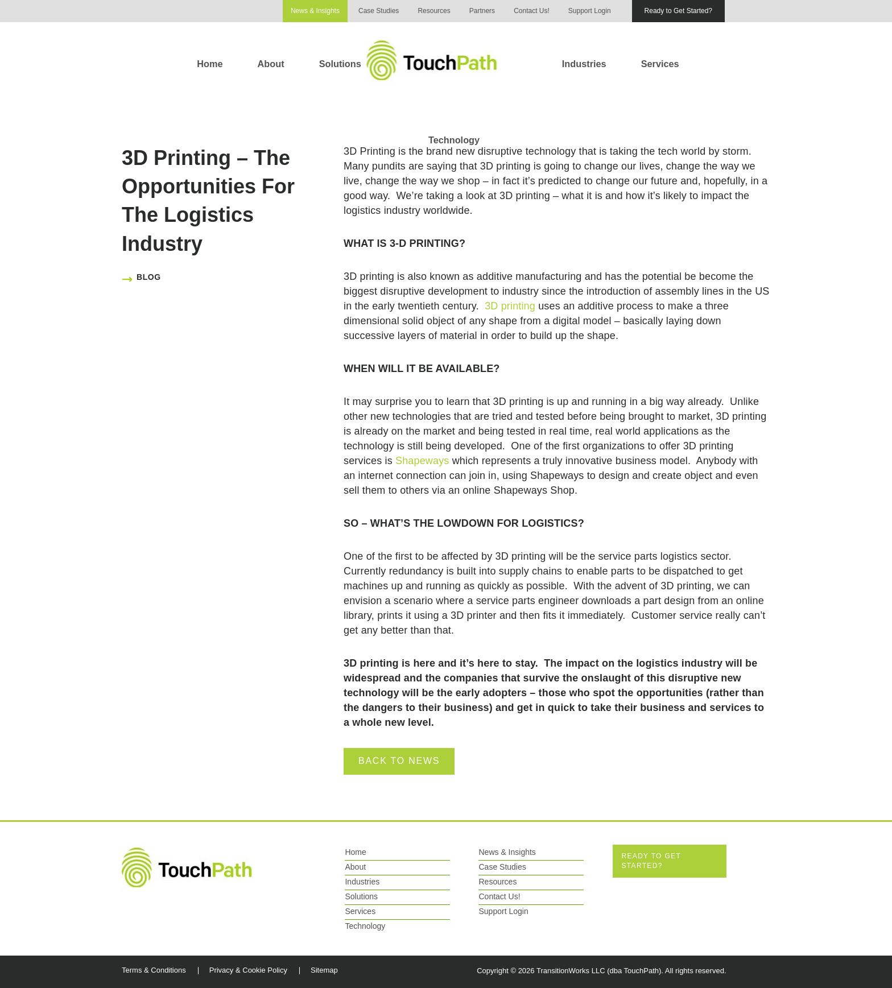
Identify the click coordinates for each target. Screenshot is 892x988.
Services (660, 64)
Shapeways (422, 460)
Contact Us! (532, 11)
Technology (454, 140)
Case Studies (378, 11)
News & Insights (315, 11)
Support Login (589, 11)
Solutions (340, 64)
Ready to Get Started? (678, 11)
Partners (482, 11)
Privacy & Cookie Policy (248, 970)
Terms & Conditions (154, 970)
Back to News (399, 761)
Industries (584, 64)
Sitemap (324, 970)
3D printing (510, 306)
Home (209, 64)
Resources (434, 11)
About (271, 64)
